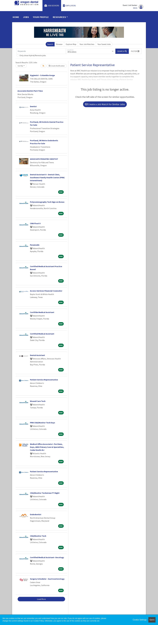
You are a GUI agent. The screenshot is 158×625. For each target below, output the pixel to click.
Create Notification (57, 66)
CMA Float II (35, 223)
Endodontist (35, 514)
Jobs (26, 17)
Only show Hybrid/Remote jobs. (33, 55)
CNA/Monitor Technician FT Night (44, 493)
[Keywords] (41, 51)
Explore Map (71, 44)
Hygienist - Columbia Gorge (42, 75)
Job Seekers (51, 5)
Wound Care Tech (37, 401)
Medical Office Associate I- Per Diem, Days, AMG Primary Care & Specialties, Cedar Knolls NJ (47, 447)
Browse (59, 44)
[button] (135, 51)
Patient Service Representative (44, 379)
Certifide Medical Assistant (42, 312)
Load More (41, 599)
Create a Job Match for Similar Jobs (105, 104)
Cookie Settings (140, 620)
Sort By (20, 66)
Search (50, 44)
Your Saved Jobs (104, 44)
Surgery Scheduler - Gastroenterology (47, 579)
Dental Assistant (37, 355)
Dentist (33, 106)
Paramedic (35, 245)
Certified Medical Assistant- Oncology (47, 557)
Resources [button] (59, 17)
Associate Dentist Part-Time (30, 91)
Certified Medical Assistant (42, 333)
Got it (152, 620)
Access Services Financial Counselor (46, 291)
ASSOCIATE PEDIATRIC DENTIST (44, 159)
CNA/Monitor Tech (38, 536)
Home (16, 17)
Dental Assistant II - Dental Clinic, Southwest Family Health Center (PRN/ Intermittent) (47, 177)
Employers (69, 5)
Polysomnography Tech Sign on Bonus (47, 202)
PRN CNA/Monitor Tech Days (42, 422)
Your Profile (41, 17)
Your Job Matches (87, 44)
